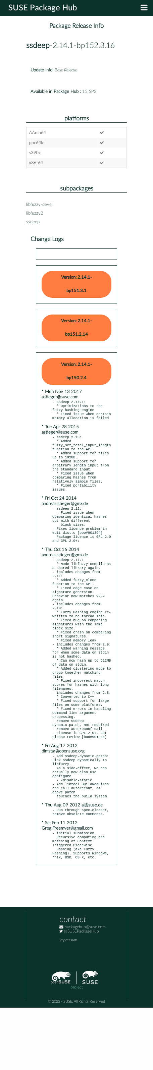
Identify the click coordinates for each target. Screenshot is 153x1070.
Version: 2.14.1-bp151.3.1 (76, 284)
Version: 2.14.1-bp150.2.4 (76, 371)
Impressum (68, 1002)
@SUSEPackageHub (79, 994)
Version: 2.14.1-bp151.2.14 (76, 328)
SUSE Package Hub (42, 8)
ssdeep (38, 45)
